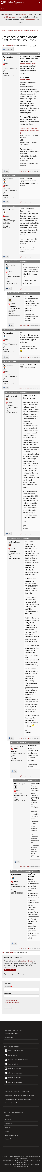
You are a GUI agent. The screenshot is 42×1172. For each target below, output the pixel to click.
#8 (38, 392)
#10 (38, 742)
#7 (38, 361)
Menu (3, 9)
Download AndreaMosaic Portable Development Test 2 (29, 130)
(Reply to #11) (29, 871)
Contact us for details (11, 1103)
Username (8, 987)
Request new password (12, 1002)
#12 (38, 870)
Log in (4, 45)
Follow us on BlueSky (13, 1069)
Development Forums (21, 30)
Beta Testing (34, 30)
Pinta (7, 14)
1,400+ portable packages (13, 17)
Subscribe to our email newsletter (16, 1060)
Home (3, 30)
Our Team (8, 1119)
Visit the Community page (14, 1050)
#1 (38, 53)
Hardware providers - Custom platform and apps (19, 1095)
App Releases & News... (12, 1033)
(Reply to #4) (25, 293)
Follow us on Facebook (13, 1073)
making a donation (27, 961)
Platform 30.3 (25, 14)
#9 (38, 538)
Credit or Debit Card (17, 1164)
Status (6, 1143)
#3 (38, 206)
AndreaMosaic (25, 80)
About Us (7, 1116)
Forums (9, 30)
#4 (38, 261)
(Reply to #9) (29, 743)
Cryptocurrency (23, 1166)
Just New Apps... (9, 1037)
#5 (38, 293)
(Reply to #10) (32, 780)
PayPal (26, 1164)
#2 (38, 175)
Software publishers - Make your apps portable (18, 1099)
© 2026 (4, 1156)
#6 (38, 329)
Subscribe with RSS (12, 1064)
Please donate (30, 20)
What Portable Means (11, 1135)
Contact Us (8, 1139)
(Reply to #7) (23, 392)
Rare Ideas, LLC (16, 1160)
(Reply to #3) (23, 261)
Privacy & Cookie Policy (16, 1156)
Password (8, 993)
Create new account (11, 1000)
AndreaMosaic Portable (28, 64)
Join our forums (11, 1055)
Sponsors (7, 1131)
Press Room (8, 1123)
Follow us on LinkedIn (13, 1078)
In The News (8, 1127)
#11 (38, 780)
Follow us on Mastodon (13, 1082)
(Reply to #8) (26, 538)
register (11, 45)
